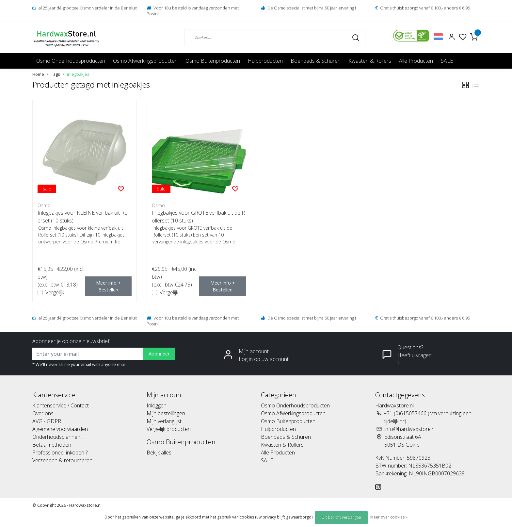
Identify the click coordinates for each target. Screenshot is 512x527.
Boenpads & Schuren (316, 60)
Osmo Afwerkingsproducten (145, 60)
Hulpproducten (265, 60)
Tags (55, 74)
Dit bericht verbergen (341, 517)
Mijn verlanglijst (164, 421)
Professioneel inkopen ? (60, 452)
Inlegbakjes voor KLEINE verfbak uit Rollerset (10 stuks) (84, 216)
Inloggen (157, 405)
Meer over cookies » (389, 517)
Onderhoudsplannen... (57, 436)
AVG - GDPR (46, 421)
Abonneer (159, 354)
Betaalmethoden (51, 444)
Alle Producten (416, 60)
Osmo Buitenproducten (212, 60)
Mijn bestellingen (166, 413)
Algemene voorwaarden (60, 429)
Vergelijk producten (169, 429)
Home (38, 74)
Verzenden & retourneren (62, 460)
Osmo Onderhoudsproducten (70, 60)
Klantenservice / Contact (60, 405)
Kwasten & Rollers (369, 60)
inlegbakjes (78, 74)
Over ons (43, 413)
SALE (447, 60)
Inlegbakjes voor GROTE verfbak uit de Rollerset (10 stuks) (198, 216)
